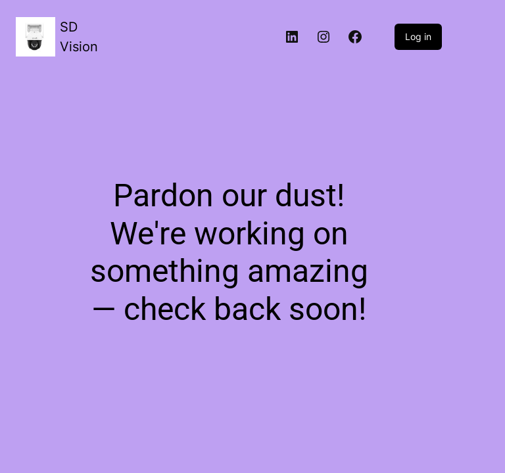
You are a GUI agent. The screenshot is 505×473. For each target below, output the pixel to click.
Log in (418, 36)
